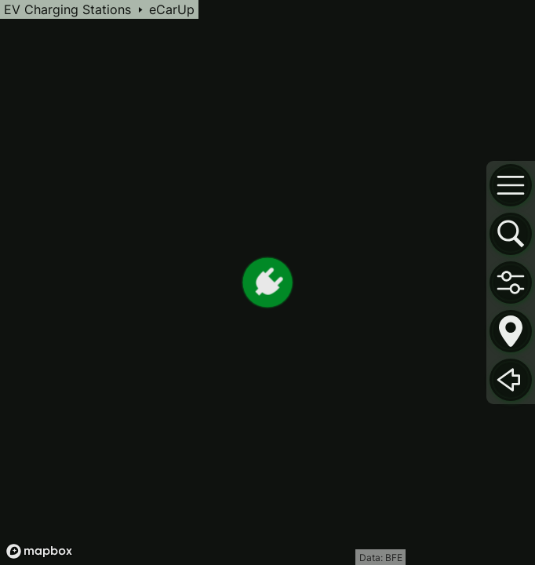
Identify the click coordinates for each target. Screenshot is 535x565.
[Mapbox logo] (39, 551)
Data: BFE (380, 557)
